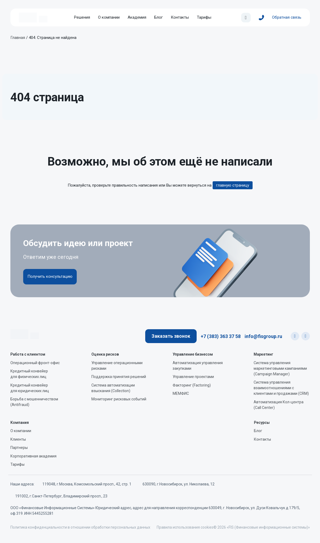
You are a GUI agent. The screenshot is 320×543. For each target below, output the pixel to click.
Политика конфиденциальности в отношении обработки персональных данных (80, 527)
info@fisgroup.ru (263, 336)
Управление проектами (193, 377)
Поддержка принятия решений (118, 377)
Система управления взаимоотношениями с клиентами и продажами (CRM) (281, 388)
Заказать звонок (171, 336)
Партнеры (19, 447)
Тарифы (204, 17)
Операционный (35, 363)
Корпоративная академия (33, 456)
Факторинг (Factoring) (192, 385)
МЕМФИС (181, 393)
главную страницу (232, 185)
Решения (82, 17)
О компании (109, 17)
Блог (158, 17)
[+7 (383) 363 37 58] (261, 17)
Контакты (180, 17)
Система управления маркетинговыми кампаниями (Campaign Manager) (280, 368)
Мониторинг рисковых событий (118, 399)
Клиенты (18, 439)
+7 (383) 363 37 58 (221, 336)
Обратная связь (286, 17)
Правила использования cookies (185, 527)
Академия (137, 17)
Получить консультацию (49, 276)
